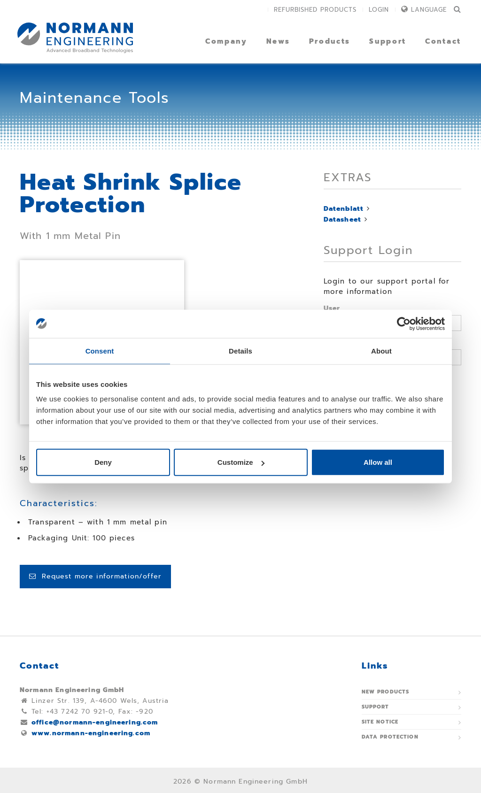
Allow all (378, 462)
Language (429, 9)
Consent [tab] (99, 350)
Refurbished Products (315, 9)
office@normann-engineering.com (94, 722)
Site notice (380, 722)
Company (226, 41)
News (278, 41)
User (332, 308)
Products (330, 41)
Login (379, 9)
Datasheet (342, 219)
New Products (386, 692)
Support (387, 41)
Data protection (390, 737)
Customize (240, 462)
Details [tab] (240, 350)
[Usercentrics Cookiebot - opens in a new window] (404, 323)
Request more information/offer (95, 576)
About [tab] (381, 350)
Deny (103, 462)
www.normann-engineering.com (90, 733)
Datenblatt (344, 209)
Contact (443, 41)
